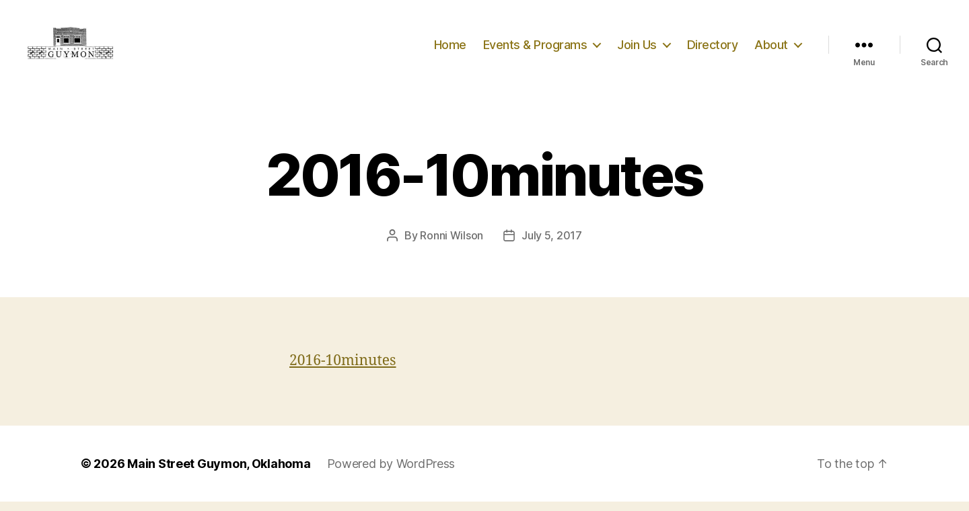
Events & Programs (535, 49)
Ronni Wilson (451, 244)
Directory (712, 49)
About (771, 49)
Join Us (637, 49)
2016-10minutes (342, 370)
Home (450, 49)
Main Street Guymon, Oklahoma (218, 473)
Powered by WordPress (391, 473)
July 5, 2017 (552, 244)
